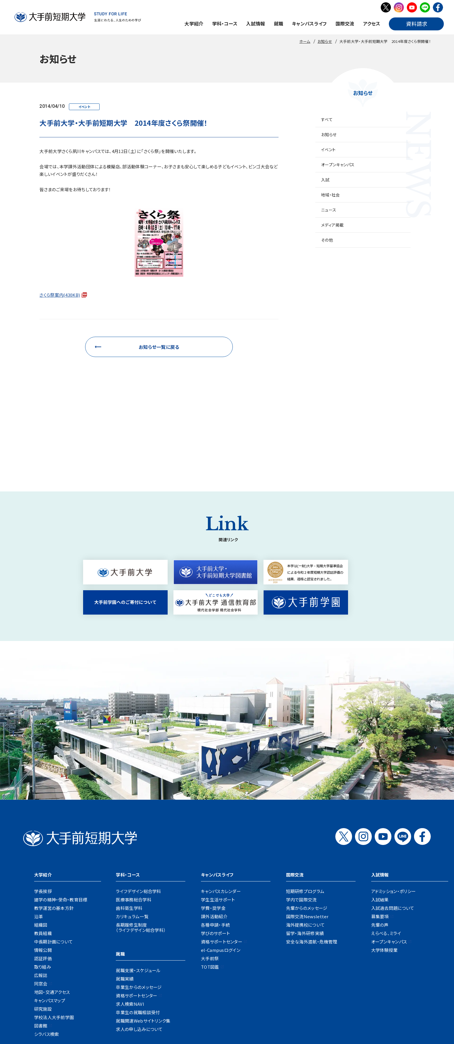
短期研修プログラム (305, 815)
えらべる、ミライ (386, 857)
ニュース (328, 210)
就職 (278, 23)
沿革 (38, 840)
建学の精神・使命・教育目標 (60, 823)
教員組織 (43, 857)
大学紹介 (193, 23)
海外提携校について (305, 848)
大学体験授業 (384, 873)
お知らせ (328, 134)
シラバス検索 (46, 957)
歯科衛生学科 (129, 831)
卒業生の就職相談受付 (138, 936)
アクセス (371, 23)
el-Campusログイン (220, 873)
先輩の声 (380, 848)
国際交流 (345, 23)
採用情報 (126, 1002)
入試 (325, 180)
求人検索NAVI (130, 927)
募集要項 (380, 840)
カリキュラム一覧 (132, 840)
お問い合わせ (213, 1002)
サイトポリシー (309, 1002)
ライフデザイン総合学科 (138, 815)
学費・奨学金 (213, 831)
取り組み (42, 890)
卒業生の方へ (243, 984)
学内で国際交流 (301, 823)
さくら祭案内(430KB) (59, 295)
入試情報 (255, 23)
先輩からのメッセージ (306, 831)
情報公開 (43, 873)
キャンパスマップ (49, 924)
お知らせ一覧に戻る (159, 346)
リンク (334, 1002)
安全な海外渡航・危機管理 (311, 865)
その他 (327, 240)
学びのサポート (215, 857)
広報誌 (40, 899)
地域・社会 (330, 195)
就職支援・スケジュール (138, 894)
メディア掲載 (332, 225)
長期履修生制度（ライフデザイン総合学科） (141, 851)
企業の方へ (272, 984)
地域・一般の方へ (303, 984)
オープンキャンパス (338, 164)
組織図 (40, 848)
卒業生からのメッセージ (139, 911)
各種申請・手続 (215, 848)
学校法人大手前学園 (54, 941)
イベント (328, 149)
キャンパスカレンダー (221, 815)
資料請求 (239, 1002)
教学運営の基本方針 (54, 831)
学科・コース (225, 23)
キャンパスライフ (309, 23)
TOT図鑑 (210, 890)
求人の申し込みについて (139, 953)
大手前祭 (210, 882)
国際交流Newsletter (307, 840)
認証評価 (43, 882)
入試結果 (380, 823)
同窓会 (40, 907)
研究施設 (43, 932)
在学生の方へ (182, 984)
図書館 (40, 949)
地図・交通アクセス (52, 915)
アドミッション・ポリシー (393, 815)
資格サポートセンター (136, 919)
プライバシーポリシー (272, 1002)
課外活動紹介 (214, 840)
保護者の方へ (213, 984)
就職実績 (124, 902)
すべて (327, 119)
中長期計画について (53, 865)
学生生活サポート (218, 823)
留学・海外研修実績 (305, 857)
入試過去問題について (392, 831)
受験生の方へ (152, 984)
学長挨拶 (43, 815)
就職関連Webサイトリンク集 (143, 944)
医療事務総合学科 (133, 823)
